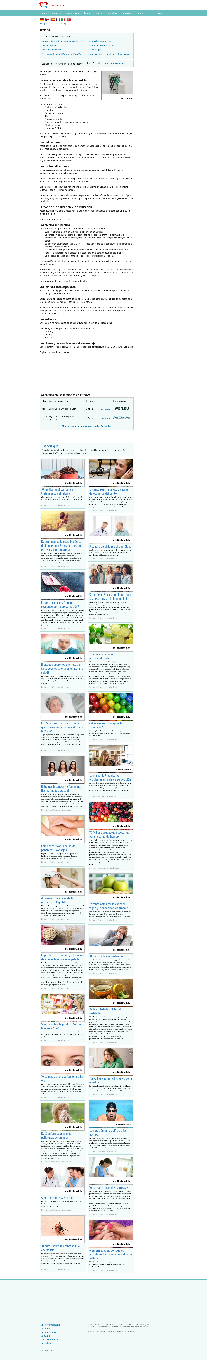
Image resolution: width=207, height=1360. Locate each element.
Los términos (156, 13)
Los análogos (94, 49)
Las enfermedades (51, 13)
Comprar (105, 409)
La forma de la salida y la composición (60, 41)
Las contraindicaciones (52, 49)
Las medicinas (72, 13)
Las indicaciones (49, 45)
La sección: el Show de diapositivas (102, 796)
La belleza (112, 13)
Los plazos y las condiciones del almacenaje (109, 54)
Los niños (127, 13)
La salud (140, 13)
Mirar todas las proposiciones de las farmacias (86, 426)
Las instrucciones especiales (102, 45)
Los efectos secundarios (99, 41)
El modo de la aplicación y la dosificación (61, 54)
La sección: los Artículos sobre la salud (56, 505)
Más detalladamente (114, 63)
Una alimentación (93, 13)
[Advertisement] (86, 373)
